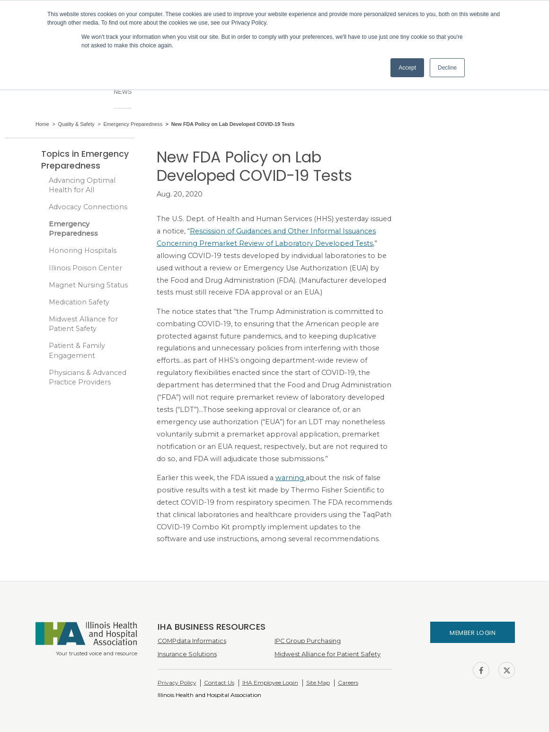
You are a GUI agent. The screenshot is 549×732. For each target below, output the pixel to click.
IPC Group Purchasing (307, 640)
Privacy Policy (177, 682)
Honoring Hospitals (82, 250)
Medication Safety (79, 302)
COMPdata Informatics (192, 640)
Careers (348, 682)
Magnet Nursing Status (88, 285)
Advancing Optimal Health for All (82, 185)
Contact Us (219, 682)
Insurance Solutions (187, 654)
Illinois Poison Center (85, 268)
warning (290, 477)
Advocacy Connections (88, 207)
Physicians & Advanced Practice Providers (87, 377)
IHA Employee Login (270, 682)
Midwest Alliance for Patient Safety (83, 324)
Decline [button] (447, 67)
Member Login (473, 633)
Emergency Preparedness (73, 229)
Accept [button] (407, 67)
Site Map (318, 682)
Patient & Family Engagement (77, 350)
